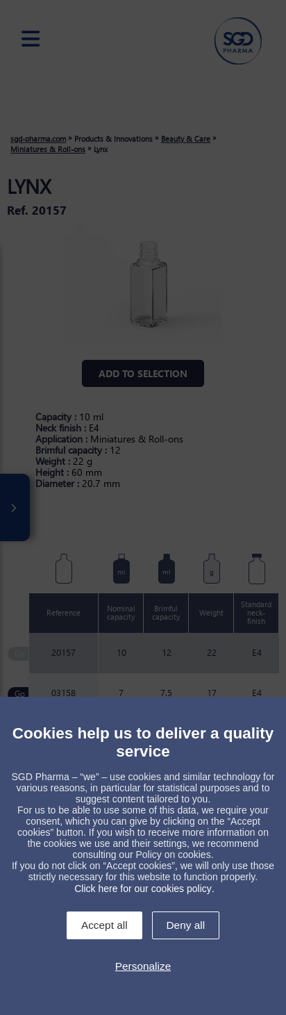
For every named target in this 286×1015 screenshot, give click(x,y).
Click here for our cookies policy (143, 888)
